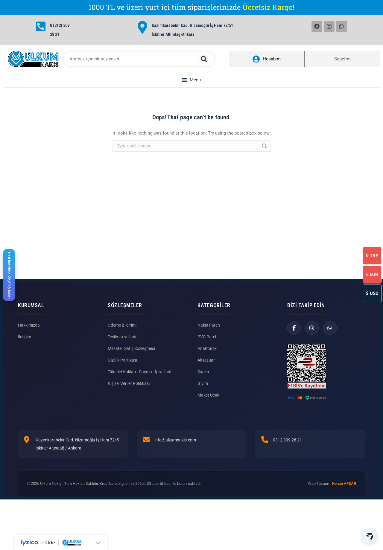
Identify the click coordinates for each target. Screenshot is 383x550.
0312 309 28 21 (287, 461)
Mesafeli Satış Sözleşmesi (131, 370)
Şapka (203, 393)
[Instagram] (312, 349)
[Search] (203, 58)
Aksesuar (206, 382)
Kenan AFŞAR (344, 505)
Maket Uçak (208, 417)
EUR (372, 274)
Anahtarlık (207, 370)
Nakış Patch (208, 347)
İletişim (24, 358)
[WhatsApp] (330, 349)
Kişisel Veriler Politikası (129, 405)
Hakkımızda (29, 347)
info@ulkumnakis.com (175, 461)
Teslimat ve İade (122, 358)
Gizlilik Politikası (122, 382)
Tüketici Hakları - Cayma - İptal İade (140, 393)
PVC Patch (207, 358)
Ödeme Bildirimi (122, 347)
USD (372, 293)
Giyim (202, 405)
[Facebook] (294, 349)
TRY (372, 255)
